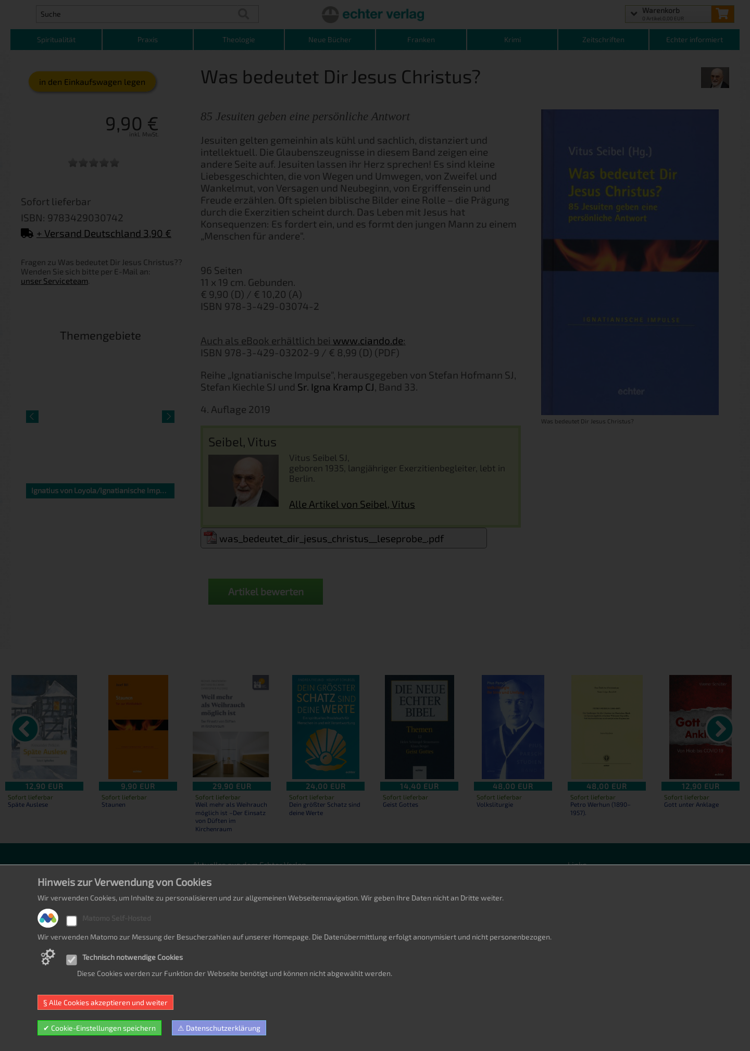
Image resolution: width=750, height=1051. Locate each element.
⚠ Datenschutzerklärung (219, 1027)
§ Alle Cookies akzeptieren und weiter (105, 1002)
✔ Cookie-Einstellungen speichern (99, 1027)
